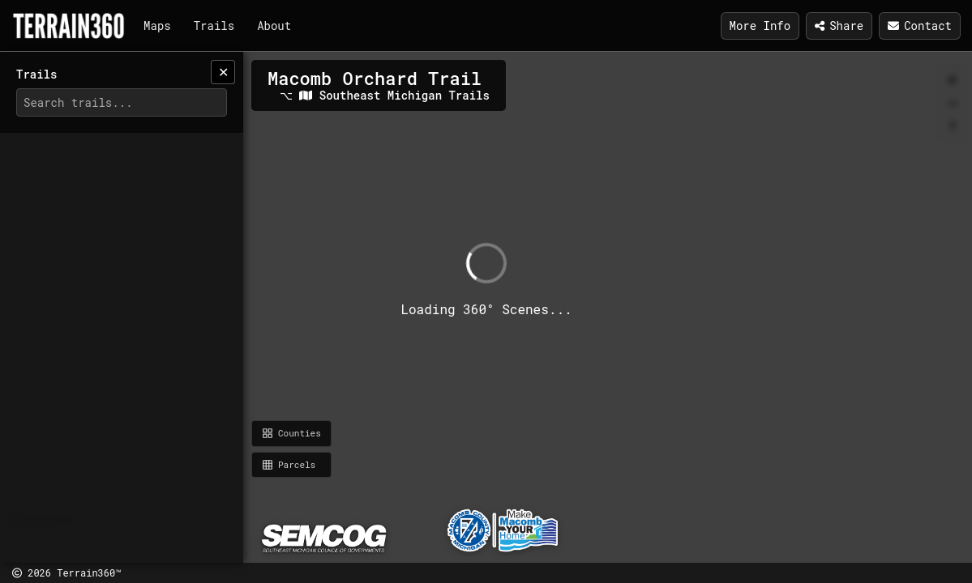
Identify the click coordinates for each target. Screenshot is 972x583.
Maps (157, 25)
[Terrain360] (68, 25)
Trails (214, 25)
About (274, 25)
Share (839, 25)
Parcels (288, 464)
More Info (760, 25)
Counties (291, 433)
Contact (920, 25)
